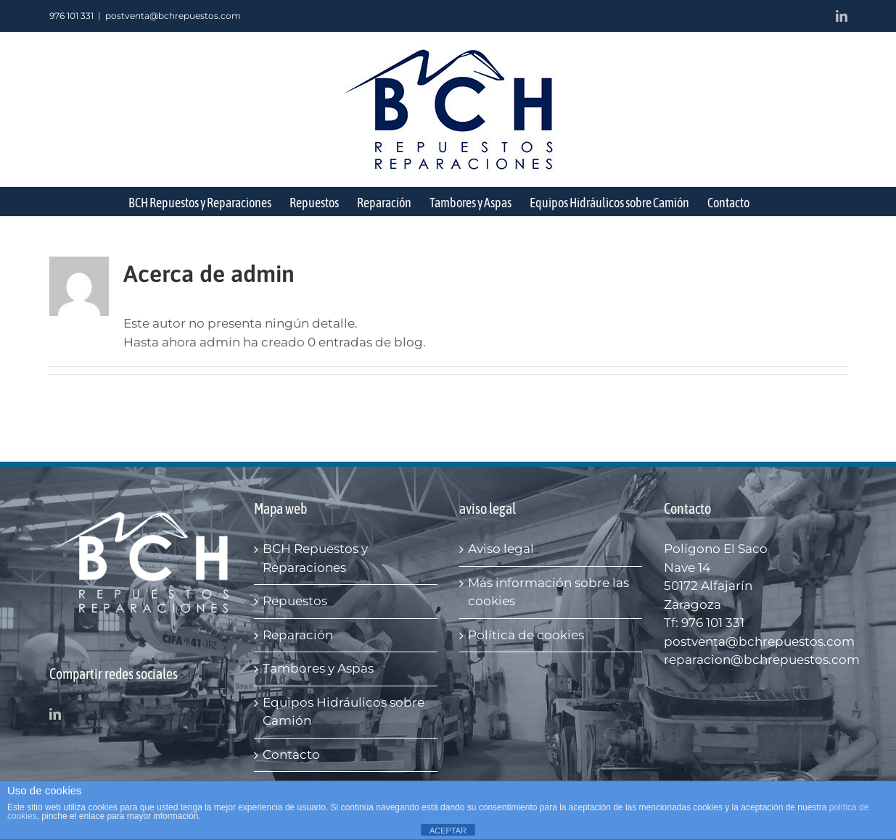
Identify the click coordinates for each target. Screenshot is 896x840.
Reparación (298, 635)
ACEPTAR (448, 830)
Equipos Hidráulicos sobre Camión (343, 711)
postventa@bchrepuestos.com (173, 15)
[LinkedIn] (55, 714)
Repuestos (295, 601)
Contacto (291, 754)
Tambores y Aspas (318, 668)
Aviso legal (501, 548)
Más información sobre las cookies (548, 592)
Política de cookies (526, 635)
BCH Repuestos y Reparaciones (315, 558)
